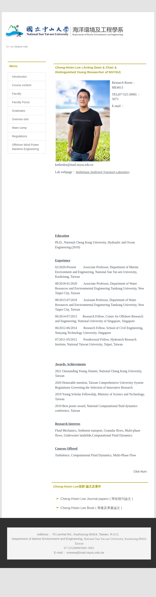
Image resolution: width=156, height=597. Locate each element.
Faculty (16, 93)
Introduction (19, 76)
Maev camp (19, 127)
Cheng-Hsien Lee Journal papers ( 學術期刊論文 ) (97, 510)
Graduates (18, 110)
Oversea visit (20, 119)
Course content (21, 85)
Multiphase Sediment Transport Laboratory (103, 172)
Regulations (19, 136)
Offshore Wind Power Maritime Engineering (25, 147)
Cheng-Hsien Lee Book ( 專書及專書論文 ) (91, 519)
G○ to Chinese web (17, 46)
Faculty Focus (21, 102)
